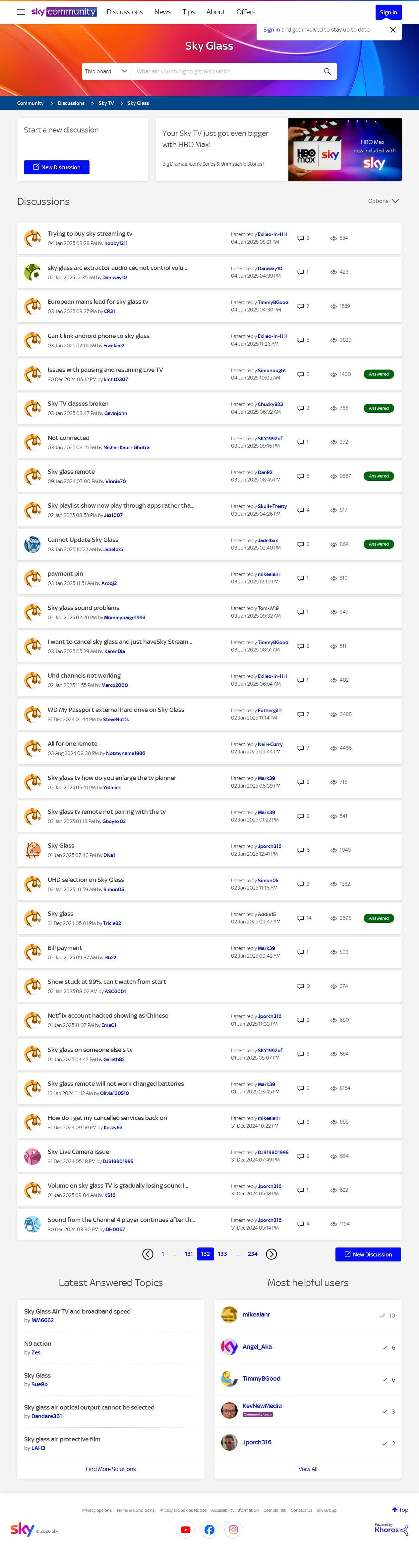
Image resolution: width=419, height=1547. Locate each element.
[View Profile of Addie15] (267, 914)
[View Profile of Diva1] (109, 855)
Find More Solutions (111, 1469)
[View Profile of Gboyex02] (114, 821)
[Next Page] (271, 1254)
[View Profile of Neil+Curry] (270, 744)
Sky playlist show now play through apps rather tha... (121, 505)
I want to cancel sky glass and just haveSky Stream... (120, 641)
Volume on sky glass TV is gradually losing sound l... (118, 1185)
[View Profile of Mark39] (266, 778)
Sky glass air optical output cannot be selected (89, 1407)
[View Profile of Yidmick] (112, 788)
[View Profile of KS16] (109, 1195)
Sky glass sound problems (83, 608)
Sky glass (60, 913)
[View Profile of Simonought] (272, 371)
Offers (246, 12)
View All (308, 1469)
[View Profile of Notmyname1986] (125, 753)
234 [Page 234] (253, 1253)
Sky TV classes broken (78, 403)
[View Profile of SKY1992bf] (270, 439)
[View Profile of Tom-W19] (268, 608)
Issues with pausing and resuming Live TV (105, 370)
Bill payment (65, 948)
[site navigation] (21, 12)
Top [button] (403, 1509)
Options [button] (378, 201)
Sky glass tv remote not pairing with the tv (107, 812)
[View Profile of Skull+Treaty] (272, 506)
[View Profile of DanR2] (265, 472)
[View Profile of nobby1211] (116, 243)
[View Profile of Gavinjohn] (115, 413)
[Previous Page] (147, 1254)
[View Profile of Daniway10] (114, 278)
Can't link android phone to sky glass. (99, 336)
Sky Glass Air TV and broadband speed (77, 1311)
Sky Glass (209, 45)
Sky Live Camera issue (78, 1152)
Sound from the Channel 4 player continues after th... (121, 1220)
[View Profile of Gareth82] (114, 1060)
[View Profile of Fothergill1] (270, 711)
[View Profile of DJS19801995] (118, 1161)
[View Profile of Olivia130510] (114, 1093)
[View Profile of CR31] (109, 311)
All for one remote (72, 743)
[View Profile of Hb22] (110, 958)
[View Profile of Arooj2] (109, 583)
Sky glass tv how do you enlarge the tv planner (112, 778)
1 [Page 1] (163, 1253)
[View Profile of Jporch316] (269, 846)
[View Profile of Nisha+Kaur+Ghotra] (126, 448)
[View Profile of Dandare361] (46, 1416)
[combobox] (224, 71)
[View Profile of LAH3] (38, 1448)
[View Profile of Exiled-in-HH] (272, 234)
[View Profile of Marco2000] (114, 685)
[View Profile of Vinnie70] (115, 481)
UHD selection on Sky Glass (86, 880)
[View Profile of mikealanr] (269, 574)
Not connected (69, 438)
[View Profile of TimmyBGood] (273, 302)
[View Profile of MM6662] (42, 1320)
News (162, 12)
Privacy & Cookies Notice (183, 1510)
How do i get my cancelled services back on (107, 1118)
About (216, 12)
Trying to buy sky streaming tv (90, 233)
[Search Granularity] (107, 71)
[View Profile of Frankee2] (113, 346)
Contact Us (301, 1510)
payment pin (65, 573)
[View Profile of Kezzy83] (113, 1128)
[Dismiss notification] (393, 30)
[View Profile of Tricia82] (112, 923)
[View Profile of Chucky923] (270, 404)
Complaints (275, 1510)
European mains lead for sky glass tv (98, 301)
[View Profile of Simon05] (113, 890)
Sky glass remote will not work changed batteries (116, 1083)
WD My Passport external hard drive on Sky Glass (116, 710)
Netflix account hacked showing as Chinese (108, 1015)
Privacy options (97, 1510)
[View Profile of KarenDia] (114, 651)
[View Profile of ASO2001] (115, 991)
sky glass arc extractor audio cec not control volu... (117, 268)
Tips (189, 12)
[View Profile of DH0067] (115, 1230)
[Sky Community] (64, 12)
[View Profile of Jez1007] (113, 515)
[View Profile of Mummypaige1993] (125, 618)
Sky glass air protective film (62, 1439)
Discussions (125, 12)
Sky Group (327, 1510)
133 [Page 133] (222, 1253)
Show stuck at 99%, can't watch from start (107, 982)
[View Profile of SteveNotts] (116, 720)
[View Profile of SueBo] (39, 1384)
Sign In (388, 12)
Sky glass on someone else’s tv (90, 1050)
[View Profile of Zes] (35, 1352)
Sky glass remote (71, 471)
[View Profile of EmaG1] (108, 1025)
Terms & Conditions (135, 1510)
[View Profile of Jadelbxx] (113, 550)
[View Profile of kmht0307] (116, 380)
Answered (379, 374)
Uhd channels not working (84, 675)
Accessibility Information (235, 1510)
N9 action (37, 1343)
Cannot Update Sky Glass (83, 540)
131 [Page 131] (189, 1253)
